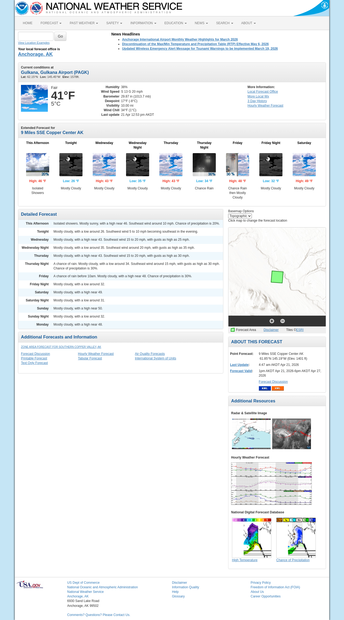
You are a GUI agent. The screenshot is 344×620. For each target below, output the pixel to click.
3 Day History (257, 101)
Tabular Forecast (90, 358)
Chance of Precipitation (293, 560)
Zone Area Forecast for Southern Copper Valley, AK (61, 346)
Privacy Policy (261, 583)
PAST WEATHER (84, 23)
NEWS (201, 23)
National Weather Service (85, 592)
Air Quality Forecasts (150, 354)
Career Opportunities (266, 596)
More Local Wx (258, 96)
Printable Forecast (34, 358)
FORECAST (51, 23)
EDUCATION (175, 23)
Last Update (239, 365)
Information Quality (185, 587)
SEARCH (224, 23)
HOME (28, 23)
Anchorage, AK (35, 54)
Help (175, 592)
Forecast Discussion (35, 354)
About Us (257, 592)
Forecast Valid (241, 371)
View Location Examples (33, 42)
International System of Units (155, 358)
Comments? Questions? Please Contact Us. (98, 615)
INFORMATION (143, 23)
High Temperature (244, 560)
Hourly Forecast (265, 105)
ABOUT (248, 23)
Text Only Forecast (34, 363)
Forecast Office (263, 91)
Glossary (178, 596)
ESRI (300, 330)
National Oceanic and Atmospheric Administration (102, 587)
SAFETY (114, 23)
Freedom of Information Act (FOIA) (275, 587)
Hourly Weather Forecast (96, 354)
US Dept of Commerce (83, 583)
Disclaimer (271, 330)
